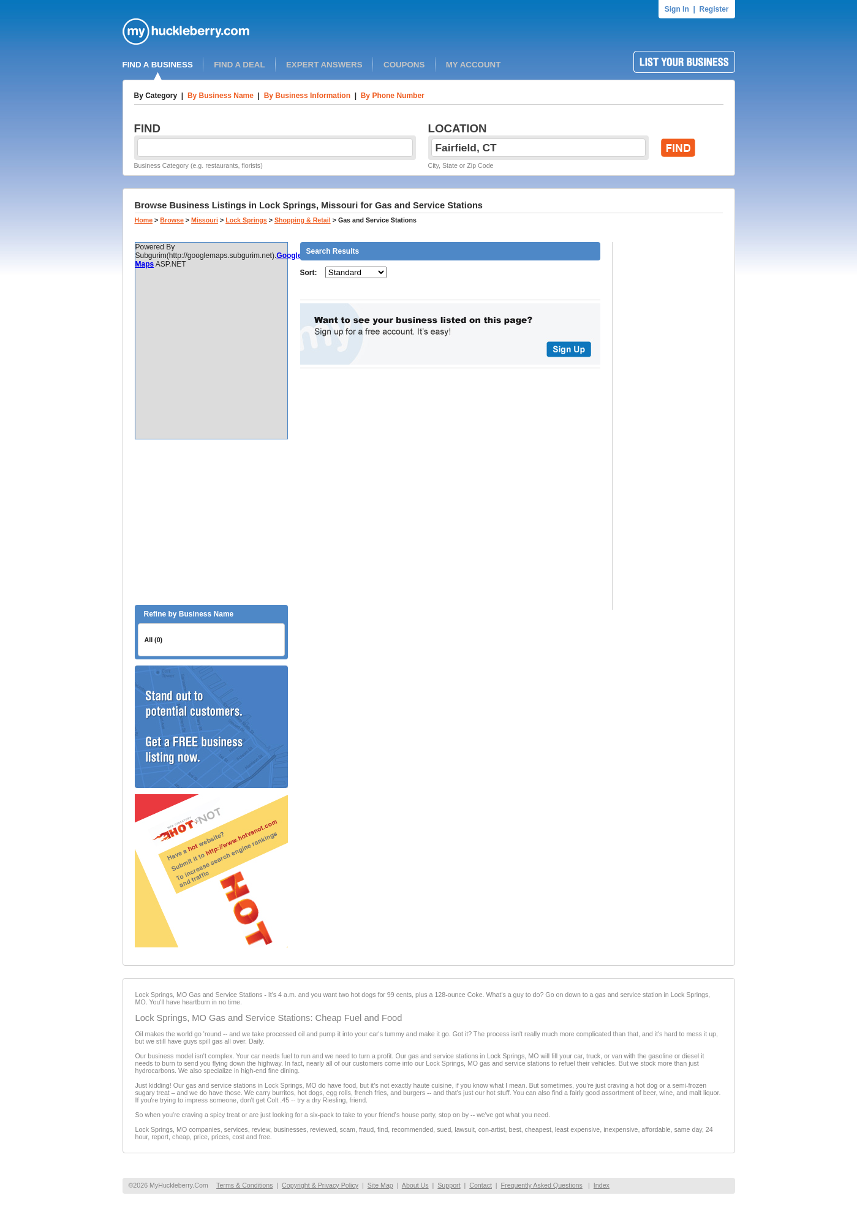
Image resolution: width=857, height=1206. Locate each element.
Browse (172, 220)
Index (602, 1185)
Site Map (380, 1185)
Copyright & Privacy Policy (320, 1185)
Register (713, 9)
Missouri (204, 220)
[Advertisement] (211, 522)
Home (144, 220)
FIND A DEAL (239, 64)
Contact (480, 1185)
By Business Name (220, 95)
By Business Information (307, 95)
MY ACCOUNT (473, 64)
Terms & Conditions (244, 1185)
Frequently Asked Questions (542, 1185)
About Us (415, 1185)
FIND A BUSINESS (158, 64)
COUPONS (404, 64)
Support (448, 1185)
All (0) (154, 639)
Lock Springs (246, 220)
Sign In (677, 9)
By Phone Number (393, 95)
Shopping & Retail (302, 220)
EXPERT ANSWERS (324, 64)
